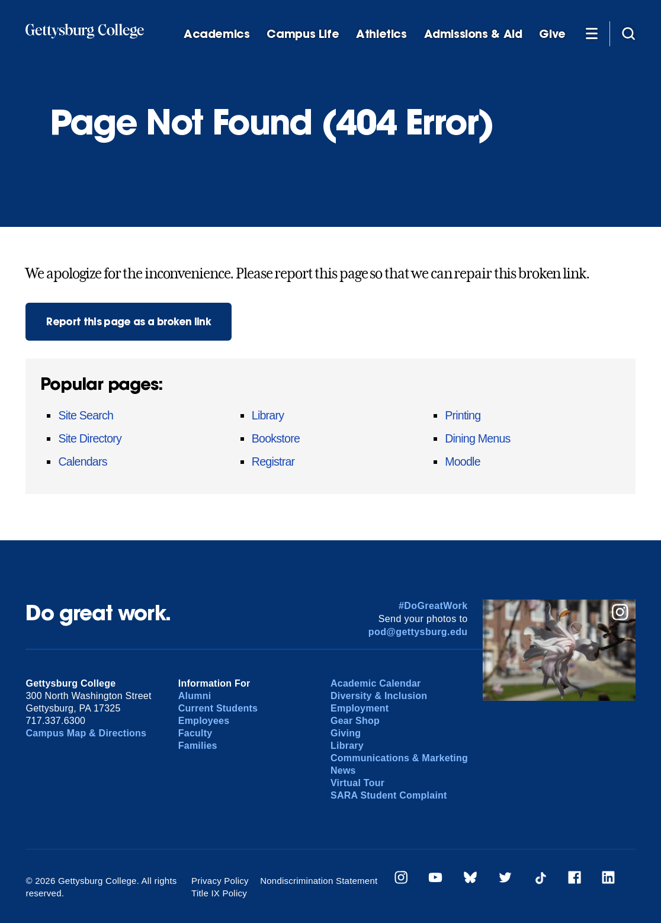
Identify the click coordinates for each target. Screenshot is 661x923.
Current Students (218, 708)
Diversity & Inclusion (378, 696)
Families (197, 746)
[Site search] (628, 33)
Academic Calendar (375, 683)
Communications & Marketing (399, 758)
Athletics (381, 34)
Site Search (85, 415)
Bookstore (276, 438)
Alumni (194, 696)
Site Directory (89, 438)
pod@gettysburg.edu (418, 632)
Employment (359, 708)
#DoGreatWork (433, 606)
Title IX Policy (219, 893)
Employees (204, 721)
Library (268, 415)
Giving (345, 733)
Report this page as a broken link (128, 321)
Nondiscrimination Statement (318, 881)
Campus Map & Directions (85, 733)
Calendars (82, 461)
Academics (217, 34)
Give (552, 34)
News (343, 770)
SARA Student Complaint (388, 795)
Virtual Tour (357, 783)
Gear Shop (355, 721)
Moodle (462, 461)
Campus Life (303, 34)
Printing (462, 415)
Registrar (273, 461)
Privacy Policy (220, 881)
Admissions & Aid (473, 34)
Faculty (195, 733)
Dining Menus (477, 438)
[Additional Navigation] (591, 33)
